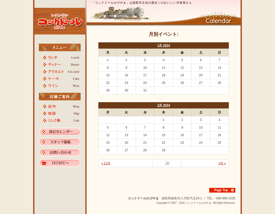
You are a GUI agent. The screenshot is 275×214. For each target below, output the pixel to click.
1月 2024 (163, 45)
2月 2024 (163, 105)
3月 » (222, 163)
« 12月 (105, 163)
